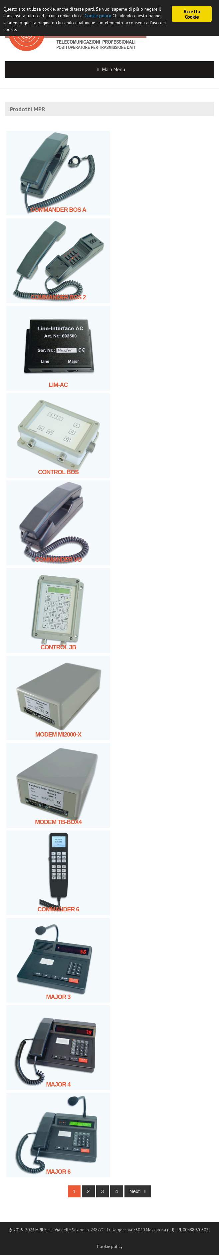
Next (137, 1191)
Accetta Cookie (191, 14)
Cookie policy (109, 1246)
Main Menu (113, 69)
